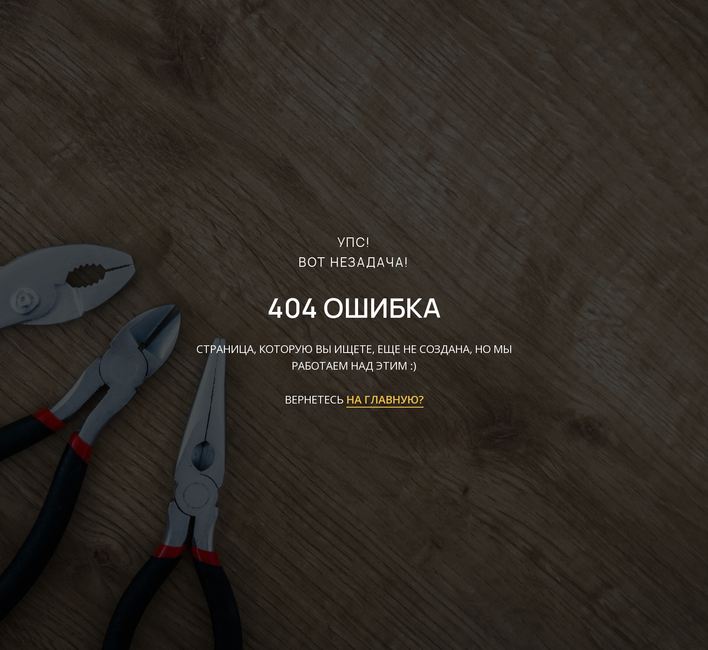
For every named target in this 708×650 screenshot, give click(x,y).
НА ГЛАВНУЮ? (385, 399)
